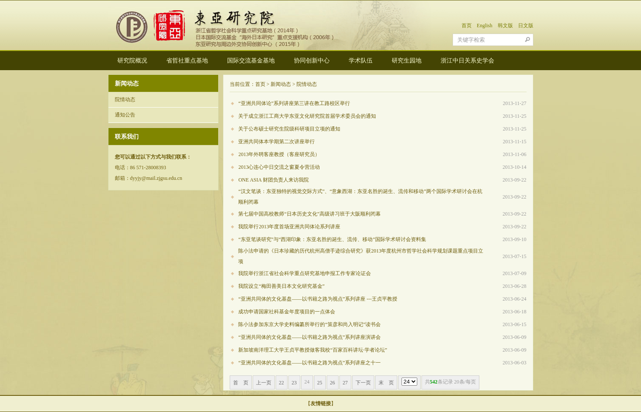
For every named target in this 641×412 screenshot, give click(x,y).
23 (294, 383)
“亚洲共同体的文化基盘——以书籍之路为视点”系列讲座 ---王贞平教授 (317, 299)
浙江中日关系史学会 (467, 60)
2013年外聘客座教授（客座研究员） (279, 154)
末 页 (386, 383)
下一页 (363, 383)
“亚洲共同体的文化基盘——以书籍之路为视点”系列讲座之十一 (309, 363)
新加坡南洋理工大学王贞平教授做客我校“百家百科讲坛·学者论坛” (312, 350)
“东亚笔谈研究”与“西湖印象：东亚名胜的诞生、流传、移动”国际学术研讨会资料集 (332, 239)
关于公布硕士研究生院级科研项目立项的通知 (289, 129)
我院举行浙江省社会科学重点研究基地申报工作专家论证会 (304, 273)
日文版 (525, 25)
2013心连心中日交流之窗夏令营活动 (279, 167)
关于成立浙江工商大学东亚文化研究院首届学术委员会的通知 (307, 116)
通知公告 (125, 115)
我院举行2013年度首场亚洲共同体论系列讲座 (289, 227)
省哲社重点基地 (187, 60)
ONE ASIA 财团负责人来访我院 (273, 180)
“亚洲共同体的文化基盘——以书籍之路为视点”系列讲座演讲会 (309, 337)
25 (319, 383)
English (485, 25)
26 (332, 383)
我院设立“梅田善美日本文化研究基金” (281, 286)
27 (345, 383)
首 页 (240, 383)
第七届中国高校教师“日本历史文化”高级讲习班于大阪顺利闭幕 (309, 214)
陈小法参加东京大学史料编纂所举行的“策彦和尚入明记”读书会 (309, 324)
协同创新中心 (312, 60)
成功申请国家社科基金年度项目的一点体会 (286, 312)
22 (281, 383)
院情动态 (125, 99)
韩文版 (505, 25)
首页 (467, 25)
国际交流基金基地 (251, 60)
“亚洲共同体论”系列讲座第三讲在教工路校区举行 (294, 103)
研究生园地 (407, 60)
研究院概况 (132, 60)
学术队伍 (361, 60)
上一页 (263, 383)
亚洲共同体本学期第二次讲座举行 (276, 142)
